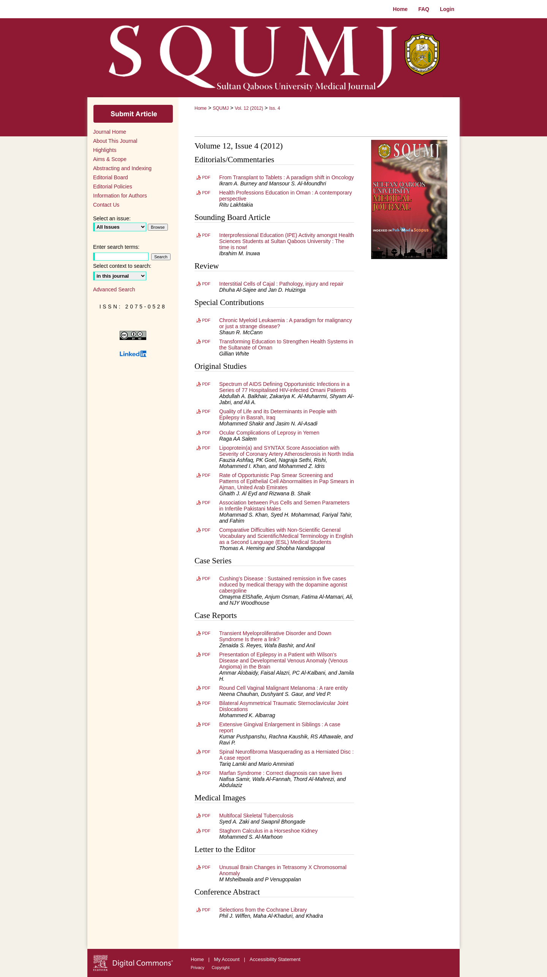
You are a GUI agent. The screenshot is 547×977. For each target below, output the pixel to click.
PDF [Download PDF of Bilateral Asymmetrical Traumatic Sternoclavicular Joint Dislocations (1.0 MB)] (206, 703)
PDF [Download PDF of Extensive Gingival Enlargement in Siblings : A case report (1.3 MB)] (206, 724)
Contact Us (106, 205)
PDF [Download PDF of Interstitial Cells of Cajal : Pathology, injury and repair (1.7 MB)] (206, 283)
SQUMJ (221, 108)
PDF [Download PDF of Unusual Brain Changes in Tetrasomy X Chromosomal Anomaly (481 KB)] (206, 867)
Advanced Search (114, 289)
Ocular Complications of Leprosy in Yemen (269, 433)
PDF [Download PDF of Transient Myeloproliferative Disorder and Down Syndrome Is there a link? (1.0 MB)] (206, 633)
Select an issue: (112, 218)
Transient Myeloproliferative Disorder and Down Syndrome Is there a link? (275, 636)
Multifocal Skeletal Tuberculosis (256, 816)
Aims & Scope (109, 159)
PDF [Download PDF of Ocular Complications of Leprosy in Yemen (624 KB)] (206, 432)
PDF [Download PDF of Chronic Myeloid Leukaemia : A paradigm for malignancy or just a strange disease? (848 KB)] (206, 320)
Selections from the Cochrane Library (263, 910)
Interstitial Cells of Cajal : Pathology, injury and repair (281, 284)
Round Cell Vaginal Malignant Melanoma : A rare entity (283, 688)
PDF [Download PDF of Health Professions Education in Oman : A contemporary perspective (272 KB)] (206, 192)
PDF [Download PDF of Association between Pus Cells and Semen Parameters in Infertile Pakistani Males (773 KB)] (206, 502)
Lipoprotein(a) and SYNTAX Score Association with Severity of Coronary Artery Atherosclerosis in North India (286, 451)
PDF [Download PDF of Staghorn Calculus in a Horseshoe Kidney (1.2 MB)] (206, 830)
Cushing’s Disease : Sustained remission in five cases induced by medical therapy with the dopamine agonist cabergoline (283, 584)
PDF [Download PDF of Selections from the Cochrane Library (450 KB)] (206, 909)
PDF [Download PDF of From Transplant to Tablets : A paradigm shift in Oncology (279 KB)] (206, 177)
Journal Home (109, 132)
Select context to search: (122, 266)
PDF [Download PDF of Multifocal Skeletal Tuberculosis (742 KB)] (206, 815)
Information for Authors (120, 196)
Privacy (198, 967)
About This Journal (115, 141)
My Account (227, 959)
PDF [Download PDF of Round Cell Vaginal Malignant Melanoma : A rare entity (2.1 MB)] (206, 688)
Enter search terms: (116, 247)
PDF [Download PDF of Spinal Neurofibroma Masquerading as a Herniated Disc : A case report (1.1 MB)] (206, 751)
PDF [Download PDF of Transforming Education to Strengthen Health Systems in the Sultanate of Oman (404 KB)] (206, 341)
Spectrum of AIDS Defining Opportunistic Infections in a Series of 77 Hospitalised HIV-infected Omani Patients (284, 387)
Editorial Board (110, 177)
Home (200, 108)
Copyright (220, 967)
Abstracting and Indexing (122, 168)
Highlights (104, 150)
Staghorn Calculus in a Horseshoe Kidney (268, 831)
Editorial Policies (112, 186)
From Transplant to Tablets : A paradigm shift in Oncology (286, 177)
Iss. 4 (274, 108)
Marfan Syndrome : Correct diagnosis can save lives (280, 773)
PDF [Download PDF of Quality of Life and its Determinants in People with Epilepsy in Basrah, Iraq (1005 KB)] (206, 411)
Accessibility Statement (275, 959)
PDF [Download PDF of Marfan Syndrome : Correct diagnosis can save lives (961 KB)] (206, 773)
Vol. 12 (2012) (249, 108)
